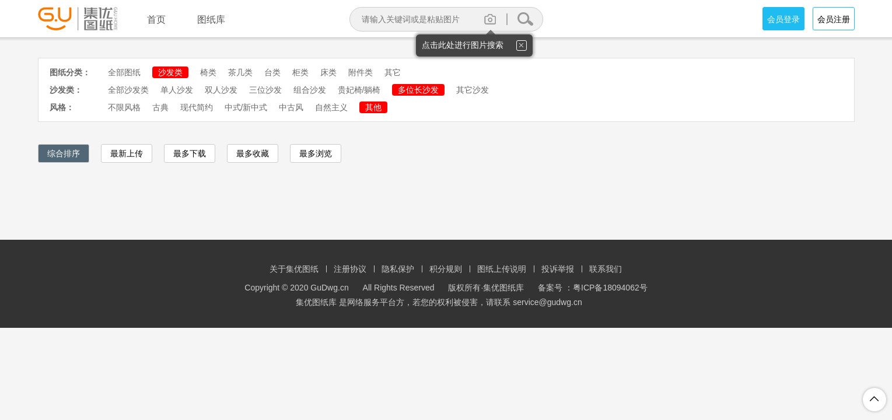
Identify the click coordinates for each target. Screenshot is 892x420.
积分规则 (445, 269)
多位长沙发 (418, 89)
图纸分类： (70, 72)
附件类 (360, 72)
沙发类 (170, 72)
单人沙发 (176, 89)
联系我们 (605, 269)
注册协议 (350, 269)
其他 (373, 107)
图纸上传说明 (501, 269)
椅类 (208, 72)
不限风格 (124, 107)
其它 (392, 72)
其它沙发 (472, 89)
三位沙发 (265, 89)
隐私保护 (398, 269)
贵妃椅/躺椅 (359, 89)
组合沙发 (309, 89)
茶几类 (240, 72)
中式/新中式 (246, 107)
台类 (272, 72)
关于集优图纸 (294, 269)
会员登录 (783, 19)
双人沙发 (221, 89)
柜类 (300, 72)
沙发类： (66, 89)
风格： (62, 107)
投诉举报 (557, 269)
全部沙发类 (128, 89)
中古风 (291, 107)
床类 (328, 72)
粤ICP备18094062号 (610, 287)
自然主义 (331, 107)
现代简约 (196, 107)
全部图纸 (124, 72)
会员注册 (833, 19)
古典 (160, 107)
